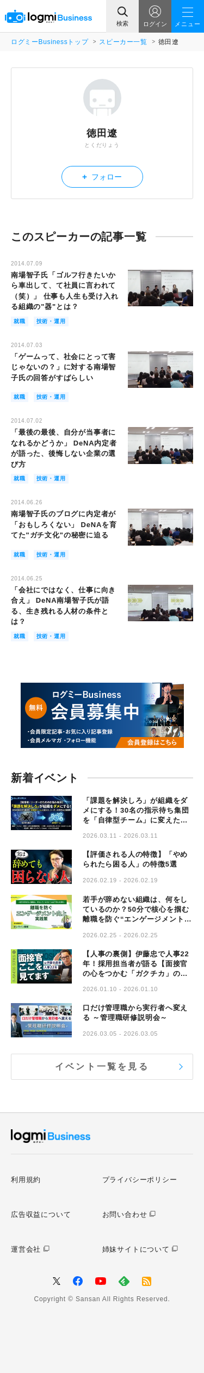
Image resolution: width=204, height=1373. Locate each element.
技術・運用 (51, 321)
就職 (20, 321)
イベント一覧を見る (102, 1066)
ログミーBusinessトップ (49, 42)
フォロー (102, 176)
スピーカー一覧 (123, 42)
